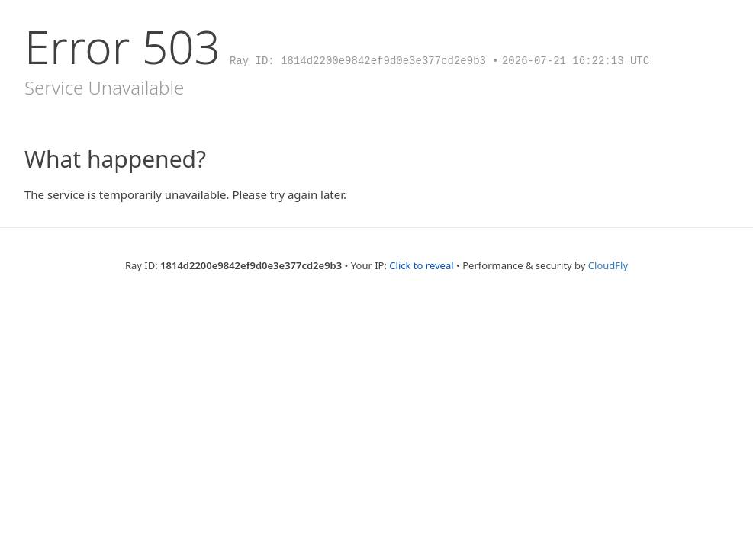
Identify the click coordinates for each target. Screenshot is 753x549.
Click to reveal (421, 265)
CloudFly (608, 265)
